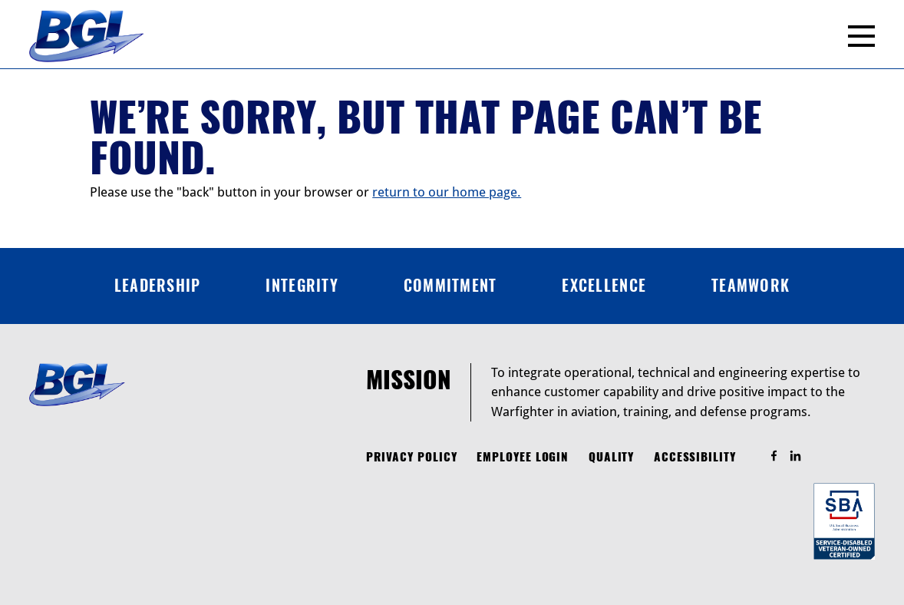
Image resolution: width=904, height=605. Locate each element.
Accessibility (695, 456)
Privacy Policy (411, 456)
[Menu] (861, 36)
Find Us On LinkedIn (802, 456)
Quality (612, 456)
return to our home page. (446, 192)
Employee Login (523, 456)
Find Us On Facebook (780, 456)
